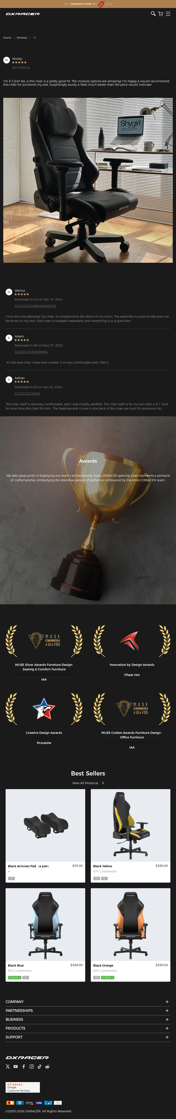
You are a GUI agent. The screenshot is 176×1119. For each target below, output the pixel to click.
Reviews (22, 37)
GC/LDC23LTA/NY (27, 394)
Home (7, 37)
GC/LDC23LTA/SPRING (31, 352)
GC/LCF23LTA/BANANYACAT (35, 306)
